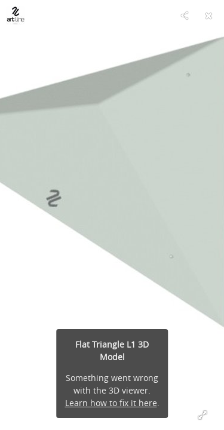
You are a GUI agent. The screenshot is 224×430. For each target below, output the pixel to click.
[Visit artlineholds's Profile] (15, 15)
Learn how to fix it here (111, 402)
